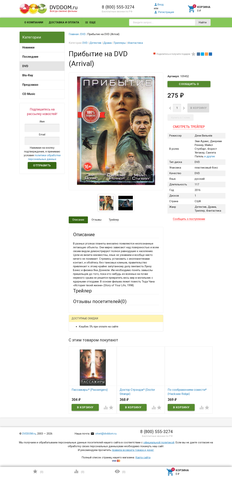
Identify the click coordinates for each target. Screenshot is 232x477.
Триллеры (120, 42)
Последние (30, 56)
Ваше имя (79, 333)
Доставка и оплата (64, 22)
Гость (77, 320)
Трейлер (114, 219)
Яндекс (141, 321)
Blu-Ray (27, 75)
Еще (90, 22)
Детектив (95, 42)
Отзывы (97, 219)
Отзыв (77, 373)
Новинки (28, 47)
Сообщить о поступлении (189, 84)
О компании (33, 22)
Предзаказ (30, 84)
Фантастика (135, 42)
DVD (25, 66)
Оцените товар (82, 367)
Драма (107, 42)
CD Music (28, 94)
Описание (78, 219)
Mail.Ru (96, 321)
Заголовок (79, 357)
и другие (209, 156)
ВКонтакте (118, 321)
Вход (159, 4)
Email (76, 343)
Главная (74, 34)
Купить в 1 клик (180, 117)
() (37, 471)
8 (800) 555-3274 (118, 7)
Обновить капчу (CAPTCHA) (119, 428)
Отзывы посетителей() (100, 301)
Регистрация (164, 12)
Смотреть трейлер (189, 127)
